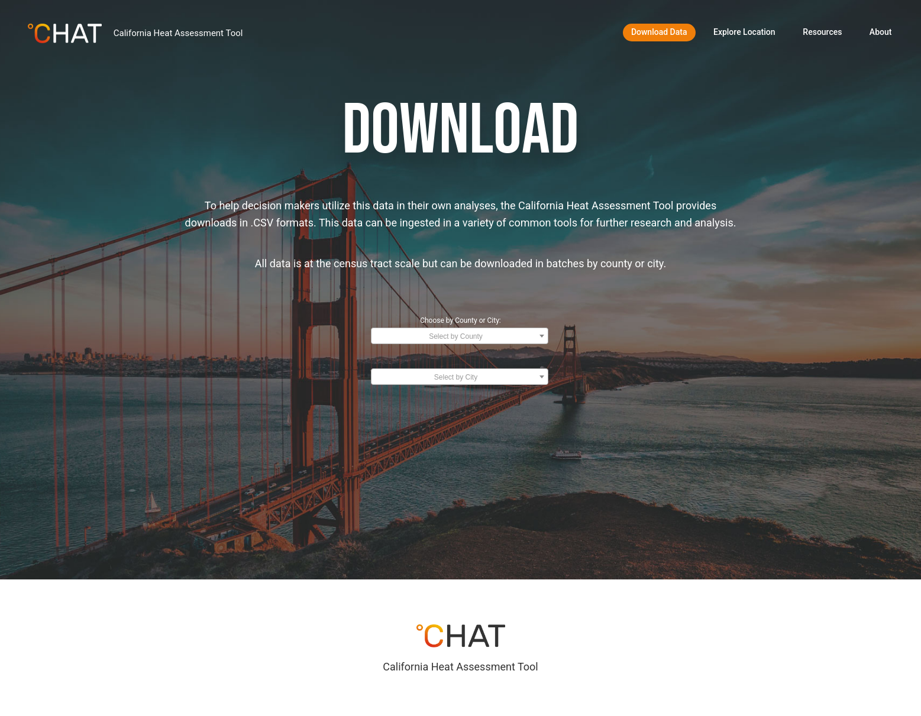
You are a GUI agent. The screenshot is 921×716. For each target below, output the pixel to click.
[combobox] (459, 336)
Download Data (659, 32)
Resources (822, 32)
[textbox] (459, 336)
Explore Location (744, 32)
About (881, 32)
